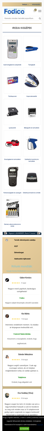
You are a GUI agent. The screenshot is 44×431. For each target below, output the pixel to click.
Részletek (40, 424)
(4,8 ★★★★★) (31, 271)
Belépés (24, 4)
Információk (36, 4)
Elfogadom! (24, 429)
